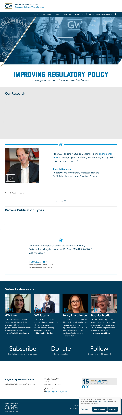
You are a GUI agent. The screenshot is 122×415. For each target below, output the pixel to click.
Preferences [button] (84, 409)
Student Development (104, 14)
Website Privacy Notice (102, 401)
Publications (67, 14)
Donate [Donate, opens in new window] (61, 349)
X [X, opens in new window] (101, 354)
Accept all (112, 409)
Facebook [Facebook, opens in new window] (106, 354)
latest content (16, 354)
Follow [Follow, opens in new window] (99, 349)
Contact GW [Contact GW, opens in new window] (72, 408)
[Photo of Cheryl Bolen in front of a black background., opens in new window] (75, 303)
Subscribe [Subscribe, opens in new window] (22, 349)
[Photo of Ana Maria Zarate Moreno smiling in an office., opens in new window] (18, 303)
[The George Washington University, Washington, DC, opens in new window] (11, 407)
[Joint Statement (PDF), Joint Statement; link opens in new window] (38, 262)
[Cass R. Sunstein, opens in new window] (62, 169)
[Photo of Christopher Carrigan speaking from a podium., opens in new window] (46, 303)
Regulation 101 (46, 14)
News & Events (80, 14)
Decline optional (99, 409)
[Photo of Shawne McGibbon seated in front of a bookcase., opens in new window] (104, 303)
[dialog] (100, 405)
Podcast (91, 14)
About (36, 14)
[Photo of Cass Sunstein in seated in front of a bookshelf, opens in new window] (27, 165)
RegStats (57, 14)
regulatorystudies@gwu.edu (57, 391)
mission (65, 354)
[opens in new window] (84, 388)
